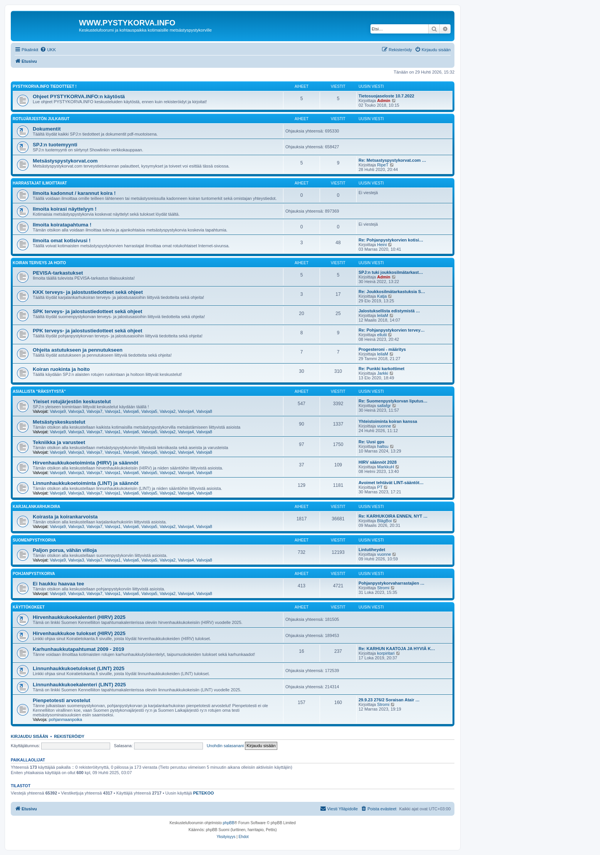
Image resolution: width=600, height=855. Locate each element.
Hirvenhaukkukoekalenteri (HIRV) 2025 (79, 617)
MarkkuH (385, 466)
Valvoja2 (168, 411)
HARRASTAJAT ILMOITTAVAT (40, 183)
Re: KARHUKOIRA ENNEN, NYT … (393, 516)
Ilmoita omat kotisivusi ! (62, 240)
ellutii (382, 334)
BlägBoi (384, 520)
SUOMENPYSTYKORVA (34, 540)
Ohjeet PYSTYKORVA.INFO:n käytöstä (79, 96)
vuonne (384, 426)
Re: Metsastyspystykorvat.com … (392, 160)
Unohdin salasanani (225, 745)
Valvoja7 (94, 411)
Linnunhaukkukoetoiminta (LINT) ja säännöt (86, 483)
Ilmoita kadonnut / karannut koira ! (74, 193)
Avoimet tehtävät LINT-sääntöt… (391, 482)
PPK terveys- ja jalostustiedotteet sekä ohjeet (87, 331)
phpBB (229, 823)
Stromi (383, 587)
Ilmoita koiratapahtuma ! (62, 225)
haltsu (382, 446)
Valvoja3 (76, 411)
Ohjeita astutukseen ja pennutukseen (77, 350)
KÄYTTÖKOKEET (29, 607)
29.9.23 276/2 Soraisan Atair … (389, 699)
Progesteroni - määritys (382, 349)
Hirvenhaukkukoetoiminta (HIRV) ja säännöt (85, 463)
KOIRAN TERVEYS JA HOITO (39, 263)
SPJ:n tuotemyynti (55, 145)
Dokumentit (47, 129)
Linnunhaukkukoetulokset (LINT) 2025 (78, 668)
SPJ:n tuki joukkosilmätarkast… (391, 272)
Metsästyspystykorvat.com (65, 161)
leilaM (382, 315)
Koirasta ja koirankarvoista (65, 517)
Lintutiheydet (372, 549)
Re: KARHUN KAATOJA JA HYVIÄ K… (397, 648)
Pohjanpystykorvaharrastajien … (391, 583)
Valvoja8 (204, 411)
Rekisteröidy (69, 736)
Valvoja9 (57, 411)
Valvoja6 (131, 411)
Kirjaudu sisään (29, 736)
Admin (383, 100)
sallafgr (384, 405)
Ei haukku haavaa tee (58, 584)
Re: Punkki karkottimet (381, 368)
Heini (382, 244)
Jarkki (382, 373)
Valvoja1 (113, 411)
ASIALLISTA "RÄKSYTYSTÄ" (39, 391)
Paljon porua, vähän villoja (65, 550)
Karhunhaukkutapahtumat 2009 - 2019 (78, 649)
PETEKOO (203, 793)
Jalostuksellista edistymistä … (389, 310)
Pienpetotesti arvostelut (62, 700)
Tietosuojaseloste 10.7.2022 (386, 96)
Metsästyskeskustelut (59, 422)
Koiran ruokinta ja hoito (61, 369)
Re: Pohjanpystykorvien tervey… (392, 330)
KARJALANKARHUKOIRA (36, 507)
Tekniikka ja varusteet (59, 442)
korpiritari (385, 653)
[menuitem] (48, 49)
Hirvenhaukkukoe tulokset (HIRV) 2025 (79, 633)
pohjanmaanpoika (65, 719)
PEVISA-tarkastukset (58, 273)
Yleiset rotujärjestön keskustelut (72, 401)
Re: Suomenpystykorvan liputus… (393, 401)
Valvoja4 (186, 411)
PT (379, 487)
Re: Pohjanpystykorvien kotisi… (391, 240)
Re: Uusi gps (371, 441)
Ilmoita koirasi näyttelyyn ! (65, 209)
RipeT (382, 165)
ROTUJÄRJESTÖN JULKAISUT (41, 119)
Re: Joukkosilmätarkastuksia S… (392, 291)
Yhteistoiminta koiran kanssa (388, 421)
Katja (382, 296)
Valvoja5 (149, 411)
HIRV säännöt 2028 (378, 462)
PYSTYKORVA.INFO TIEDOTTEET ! (45, 86)
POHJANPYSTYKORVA (34, 574)
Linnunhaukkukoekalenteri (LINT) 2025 (79, 684)
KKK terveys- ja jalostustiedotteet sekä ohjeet (88, 292)
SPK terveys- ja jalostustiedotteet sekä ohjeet (87, 311)
